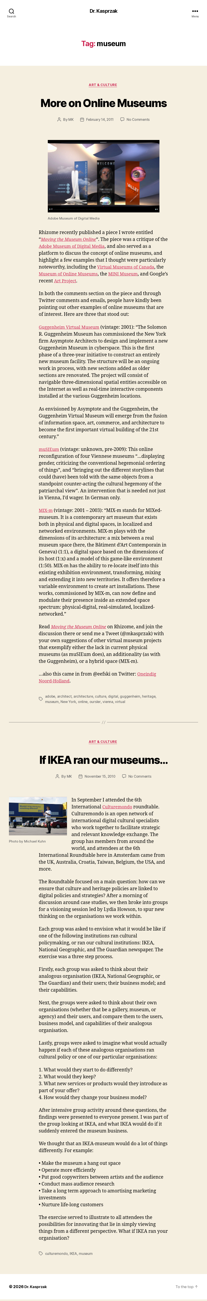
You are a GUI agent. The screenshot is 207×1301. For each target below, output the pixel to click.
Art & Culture (103, 86)
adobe (50, 697)
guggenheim (131, 697)
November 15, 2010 (100, 778)
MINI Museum (129, 275)
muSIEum (50, 451)
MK (69, 120)
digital (114, 697)
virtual (121, 703)
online (83, 703)
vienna (108, 703)
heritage (151, 697)
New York (69, 703)
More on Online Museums (103, 102)
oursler (96, 703)
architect (65, 697)
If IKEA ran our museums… (103, 760)
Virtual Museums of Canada (128, 268)
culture (101, 697)
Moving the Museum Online (70, 241)
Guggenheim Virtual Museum (72, 328)
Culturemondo (118, 809)
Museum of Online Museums (70, 275)
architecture (84, 697)
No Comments (139, 120)
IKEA (74, 1255)
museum (52, 703)
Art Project (85, 282)
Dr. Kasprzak (103, 11)
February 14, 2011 (99, 120)
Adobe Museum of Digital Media (82, 248)
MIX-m (46, 512)
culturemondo (56, 1255)
